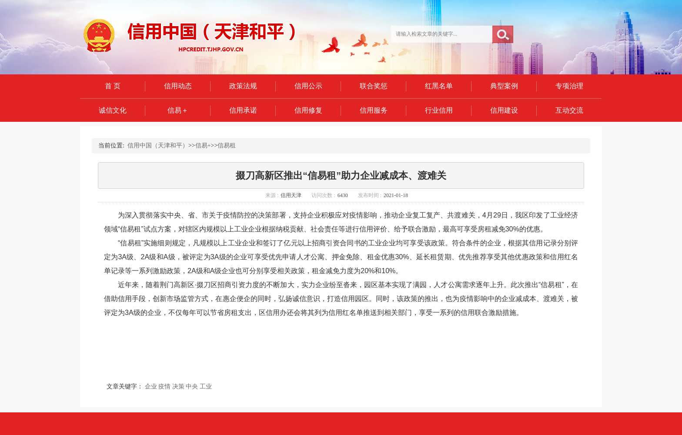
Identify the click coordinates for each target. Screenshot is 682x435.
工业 (206, 386)
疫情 (164, 386)
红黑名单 (439, 86)
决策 (178, 386)
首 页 (112, 86)
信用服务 (374, 110)
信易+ (203, 145)
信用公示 (308, 86)
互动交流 (569, 110)
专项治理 (569, 86)
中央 (192, 386)
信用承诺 (243, 110)
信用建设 (504, 110)
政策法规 (243, 86)
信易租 (226, 145)
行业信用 (439, 110)
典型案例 (504, 86)
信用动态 (178, 86)
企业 (151, 386)
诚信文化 (113, 110)
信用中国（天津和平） (157, 145)
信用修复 (308, 110)
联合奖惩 (374, 86)
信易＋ (177, 110)
